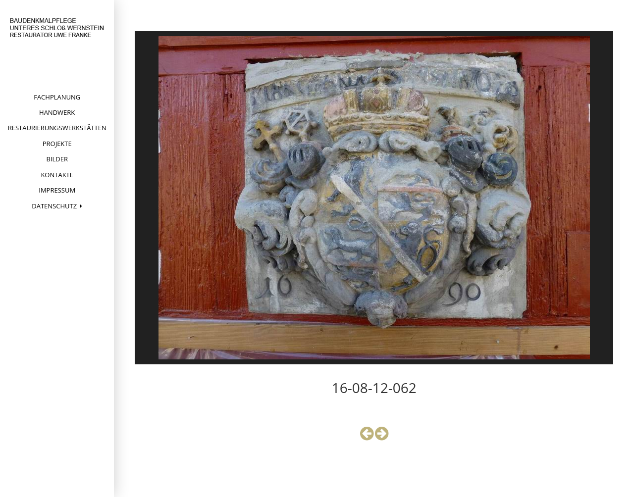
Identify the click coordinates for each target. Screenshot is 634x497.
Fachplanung (57, 97)
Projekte (57, 143)
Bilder (57, 158)
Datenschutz (54, 205)
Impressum (57, 190)
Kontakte (57, 174)
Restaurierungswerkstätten (57, 127)
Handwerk (57, 112)
